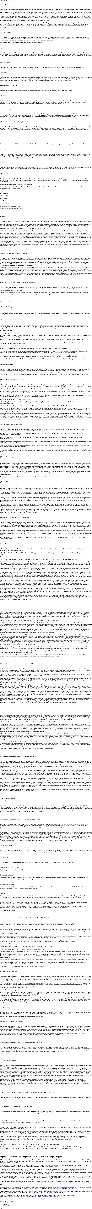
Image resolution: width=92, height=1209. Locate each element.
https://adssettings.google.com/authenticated (47, 1196)
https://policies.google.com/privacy (9, 1196)
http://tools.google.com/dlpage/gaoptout (65, 1188)
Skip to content (3, 0)
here (48, 1191)
